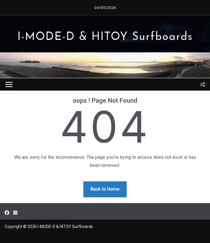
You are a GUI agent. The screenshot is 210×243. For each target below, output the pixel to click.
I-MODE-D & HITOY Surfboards (105, 37)
